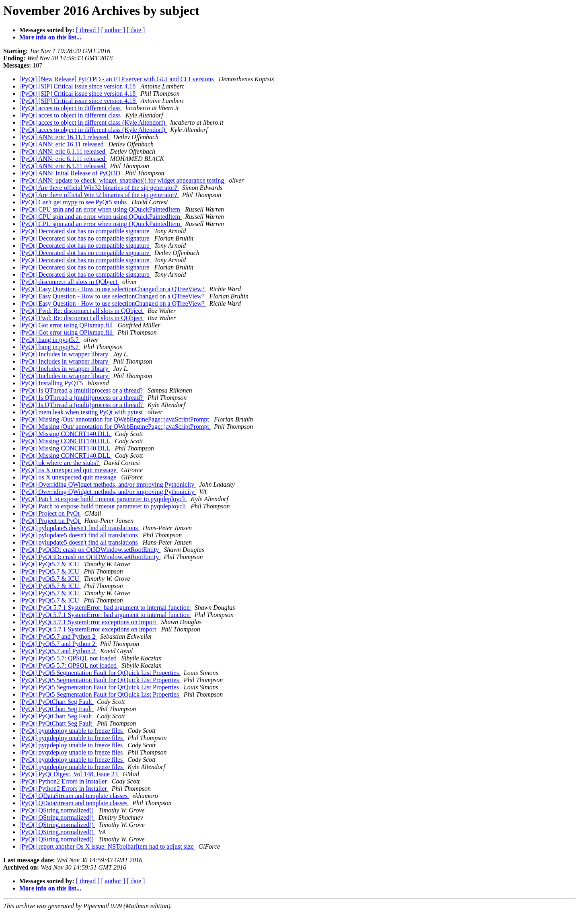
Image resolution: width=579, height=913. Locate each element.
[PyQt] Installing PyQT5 (51, 383)
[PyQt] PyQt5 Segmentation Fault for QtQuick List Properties (100, 672)
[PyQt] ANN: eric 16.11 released (62, 144)
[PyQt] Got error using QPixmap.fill (66, 325)
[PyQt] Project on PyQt (50, 513)
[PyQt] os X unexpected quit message (68, 470)
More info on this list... (50, 37)
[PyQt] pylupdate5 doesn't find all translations (79, 527)
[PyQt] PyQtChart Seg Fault (56, 701)
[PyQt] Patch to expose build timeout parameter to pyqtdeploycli (103, 499)
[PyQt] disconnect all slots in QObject (69, 281)
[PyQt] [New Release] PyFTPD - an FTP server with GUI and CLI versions (117, 79)
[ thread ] (88, 30)
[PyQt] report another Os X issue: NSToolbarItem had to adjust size (107, 846)
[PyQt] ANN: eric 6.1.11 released (63, 151)
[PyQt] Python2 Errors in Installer (64, 781)
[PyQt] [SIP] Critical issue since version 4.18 (78, 86)
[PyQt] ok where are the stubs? (60, 462)
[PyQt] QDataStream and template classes (74, 795)
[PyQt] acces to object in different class (70, 108)
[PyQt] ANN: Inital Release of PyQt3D (70, 173)
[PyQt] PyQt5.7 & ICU (49, 564)
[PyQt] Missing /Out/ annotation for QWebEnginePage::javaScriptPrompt (115, 419)
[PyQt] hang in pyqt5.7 (49, 339)
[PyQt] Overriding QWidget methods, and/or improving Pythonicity (107, 484)
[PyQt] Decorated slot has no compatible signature (85, 231)
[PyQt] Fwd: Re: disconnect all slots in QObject (81, 310)
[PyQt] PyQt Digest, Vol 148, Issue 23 (69, 774)
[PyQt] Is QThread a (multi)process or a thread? (81, 390)
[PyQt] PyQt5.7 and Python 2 (58, 636)
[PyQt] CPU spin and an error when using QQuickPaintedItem (100, 209)
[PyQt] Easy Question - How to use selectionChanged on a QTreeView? (112, 289)
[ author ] (113, 30)
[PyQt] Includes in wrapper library (64, 354)
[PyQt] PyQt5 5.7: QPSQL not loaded (68, 658)
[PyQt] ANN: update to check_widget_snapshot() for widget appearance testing (122, 180)
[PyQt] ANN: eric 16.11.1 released (64, 137)
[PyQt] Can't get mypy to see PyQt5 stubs (73, 202)
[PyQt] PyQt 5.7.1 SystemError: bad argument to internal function (105, 607)
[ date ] (136, 30)
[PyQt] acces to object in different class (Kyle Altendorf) (93, 122)
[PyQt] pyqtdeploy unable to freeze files (71, 730)
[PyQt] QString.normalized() (57, 810)
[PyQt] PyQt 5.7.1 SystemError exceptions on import (88, 622)
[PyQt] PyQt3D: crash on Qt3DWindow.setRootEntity (89, 549)
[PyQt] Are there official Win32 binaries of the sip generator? (99, 187)
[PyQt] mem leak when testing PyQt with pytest (81, 412)
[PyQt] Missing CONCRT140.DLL (65, 433)
